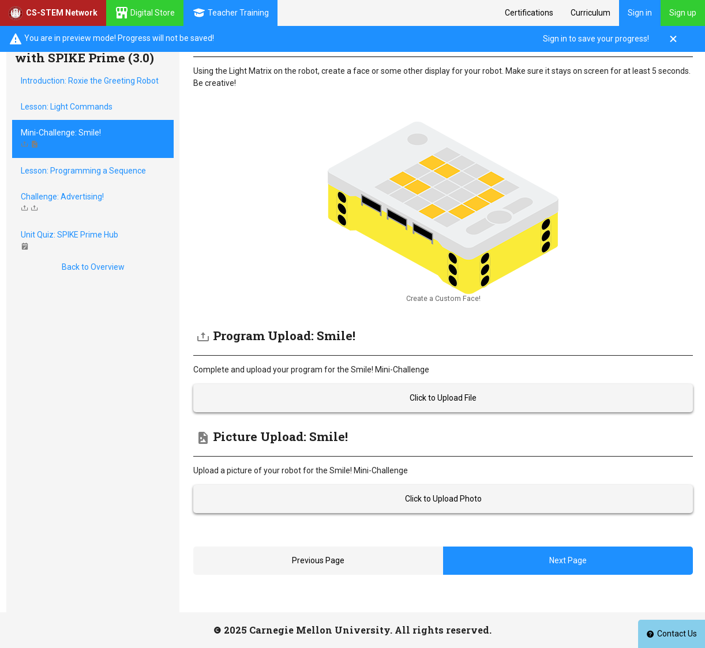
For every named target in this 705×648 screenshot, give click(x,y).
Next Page (568, 560)
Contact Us (671, 633)
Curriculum (590, 12)
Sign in (640, 12)
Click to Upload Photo (443, 498)
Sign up (682, 12)
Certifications (529, 12)
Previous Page (318, 560)
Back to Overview (93, 267)
